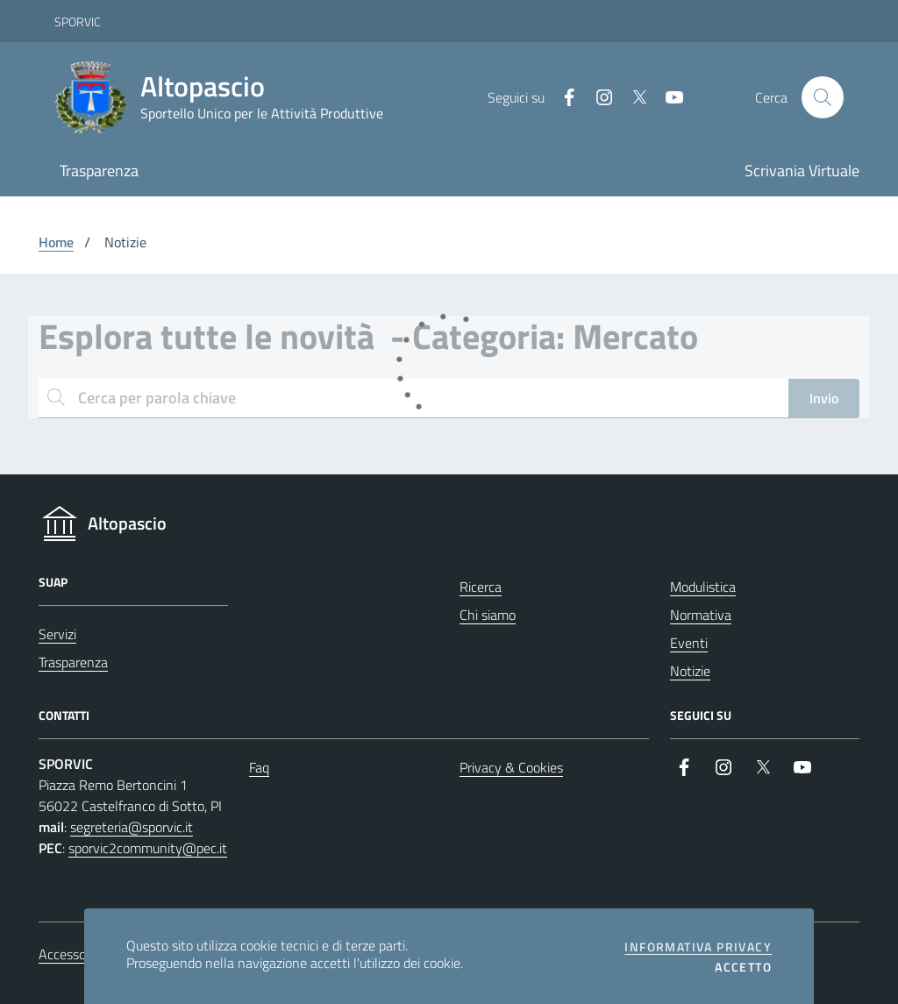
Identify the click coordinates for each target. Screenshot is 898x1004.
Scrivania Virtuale (802, 170)
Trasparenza (99, 170)
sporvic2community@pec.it (147, 847)
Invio (823, 398)
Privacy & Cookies (511, 767)
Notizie (690, 670)
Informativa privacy (698, 947)
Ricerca (481, 586)
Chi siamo (488, 614)
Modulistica (703, 586)
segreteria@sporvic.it (131, 826)
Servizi (57, 633)
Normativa (700, 614)
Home (56, 242)
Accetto (743, 967)
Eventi (689, 642)
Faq (259, 767)
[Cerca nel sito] (823, 97)
